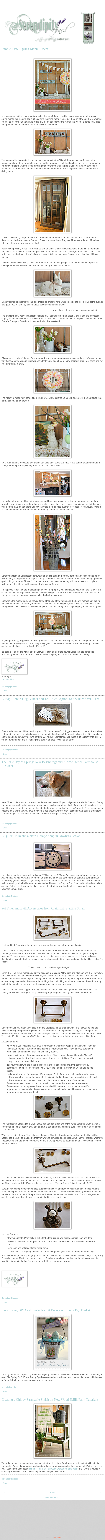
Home (52, 1492)
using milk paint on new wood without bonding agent (53, 1469)
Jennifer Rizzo (8, 679)
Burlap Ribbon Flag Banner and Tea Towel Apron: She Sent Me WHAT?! (50, 699)
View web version (52, 1497)
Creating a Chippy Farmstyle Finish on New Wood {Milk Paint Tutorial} (49, 1399)
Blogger (57, 1537)
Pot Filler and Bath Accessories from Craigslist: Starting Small (43, 908)
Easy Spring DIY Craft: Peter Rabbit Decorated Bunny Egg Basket (45, 1310)
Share (5, 691)
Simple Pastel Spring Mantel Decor (24, 49)
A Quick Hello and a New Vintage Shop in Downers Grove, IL (43, 836)
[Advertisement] (52, 7)
